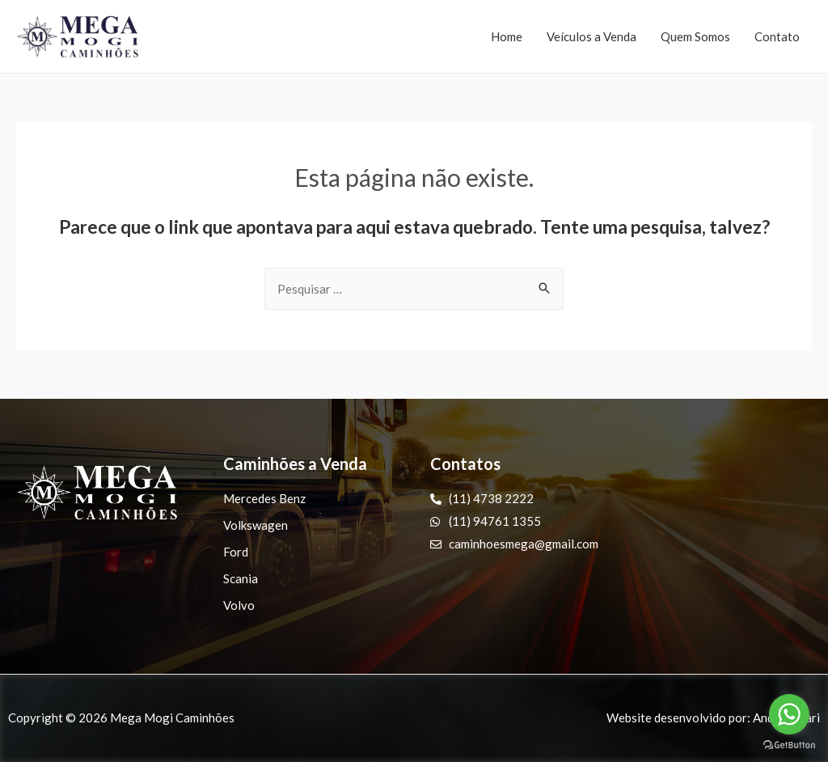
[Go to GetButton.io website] (789, 745)
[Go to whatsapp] (789, 714)
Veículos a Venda (591, 36)
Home (506, 36)
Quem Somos (695, 36)
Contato (777, 36)
